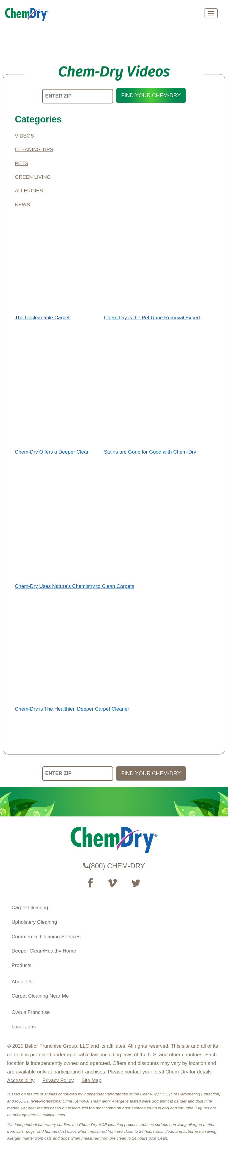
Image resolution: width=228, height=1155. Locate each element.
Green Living (33, 177)
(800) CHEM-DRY (114, 866)
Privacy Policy (58, 1080)
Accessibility (21, 1080)
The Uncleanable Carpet (42, 317)
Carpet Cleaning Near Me (40, 996)
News (22, 205)
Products (21, 965)
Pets (21, 163)
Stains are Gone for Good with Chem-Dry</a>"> (147, 391)
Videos (24, 136)
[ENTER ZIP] (77, 96)
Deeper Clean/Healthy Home (44, 951)
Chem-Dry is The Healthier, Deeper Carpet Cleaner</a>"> (69, 648)
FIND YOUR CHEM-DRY (150, 95)
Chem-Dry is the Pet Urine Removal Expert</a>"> (149, 257)
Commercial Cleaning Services (46, 936)
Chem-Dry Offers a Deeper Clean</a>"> (57, 391)
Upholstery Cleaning (34, 922)
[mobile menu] (211, 13)
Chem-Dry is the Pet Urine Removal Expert (152, 317)
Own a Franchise (31, 1012)
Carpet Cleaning (30, 907)
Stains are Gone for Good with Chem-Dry (150, 452)
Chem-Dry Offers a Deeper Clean (52, 452)
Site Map (91, 1080)
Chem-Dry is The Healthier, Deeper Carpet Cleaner (72, 709)
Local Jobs (24, 1027)
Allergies (29, 191)
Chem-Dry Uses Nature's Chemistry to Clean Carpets (74, 586)
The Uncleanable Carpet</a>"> (57, 257)
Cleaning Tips (34, 149)
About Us (22, 982)
